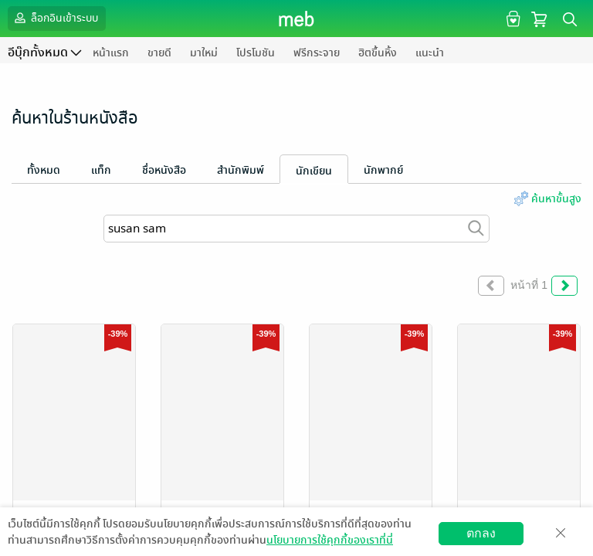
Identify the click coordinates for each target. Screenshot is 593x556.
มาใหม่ (204, 53)
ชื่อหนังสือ (164, 170)
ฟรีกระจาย (316, 53)
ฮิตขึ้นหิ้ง (377, 53)
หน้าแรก (111, 53)
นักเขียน (314, 171)
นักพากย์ (383, 170)
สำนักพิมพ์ (240, 170)
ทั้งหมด (43, 170)
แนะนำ (429, 53)
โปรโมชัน (255, 53)
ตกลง (481, 533)
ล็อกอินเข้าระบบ (55, 17)
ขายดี (159, 53)
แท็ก (101, 170)
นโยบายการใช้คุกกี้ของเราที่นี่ (329, 540)
